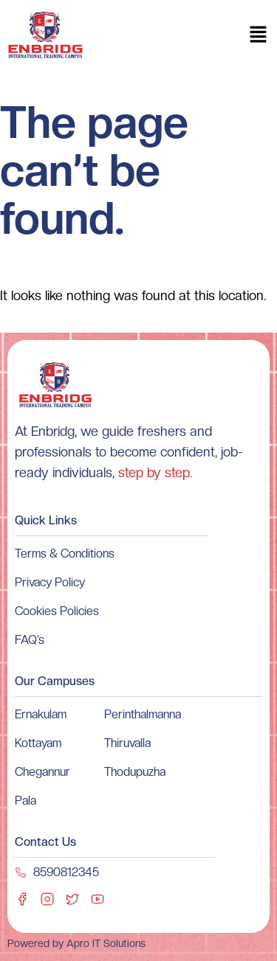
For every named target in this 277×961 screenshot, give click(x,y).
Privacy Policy (50, 582)
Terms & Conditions (64, 554)
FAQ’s (29, 640)
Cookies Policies (57, 611)
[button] (258, 36)
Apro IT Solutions (105, 943)
